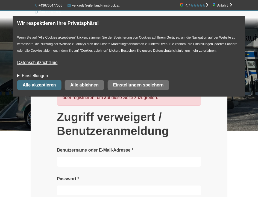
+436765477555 (48, 5)
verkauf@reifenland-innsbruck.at (93, 5)
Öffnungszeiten (50, 12)
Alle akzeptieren (39, 85)
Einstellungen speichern (138, 85)
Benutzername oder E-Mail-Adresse (95, 150)
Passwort (68, 178)
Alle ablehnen (84, 85)
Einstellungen (35, 75)
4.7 (195, 5)
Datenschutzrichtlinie (37, 62)
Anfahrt (222, 5)
